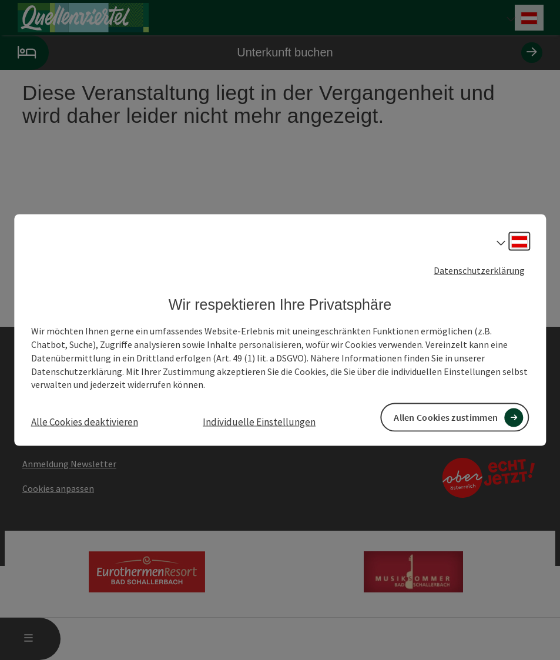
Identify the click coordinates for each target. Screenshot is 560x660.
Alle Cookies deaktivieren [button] (84, 422)
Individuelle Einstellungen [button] (259, 422)
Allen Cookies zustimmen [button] (446, 417)
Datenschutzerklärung (479, 270)
